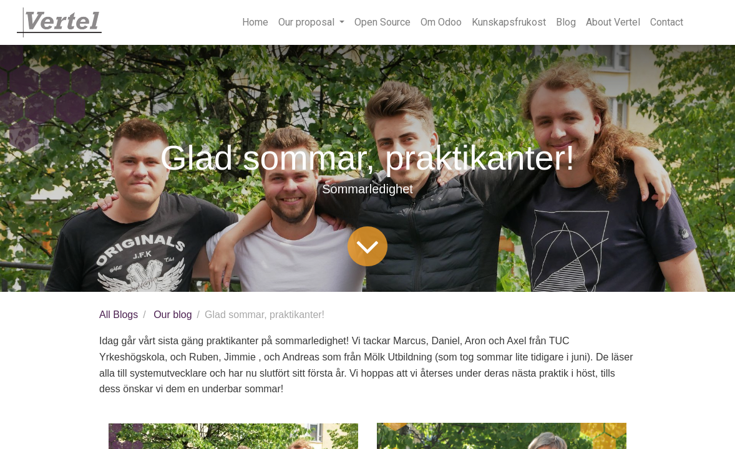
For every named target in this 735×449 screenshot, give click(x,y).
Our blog (172, 314)
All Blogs (118, 314)
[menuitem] (255, 22)
